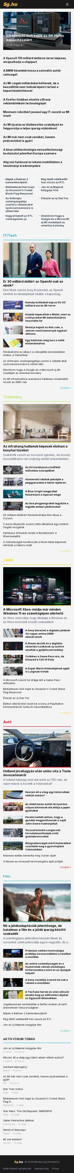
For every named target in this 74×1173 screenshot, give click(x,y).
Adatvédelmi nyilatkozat (17, 1168)
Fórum (55, 1168)
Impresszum (41, 1168)
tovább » (66, 387)
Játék (8, 560)
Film (6, 876)
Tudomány (12, 397)
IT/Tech (10, 235)
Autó (7, 722)
